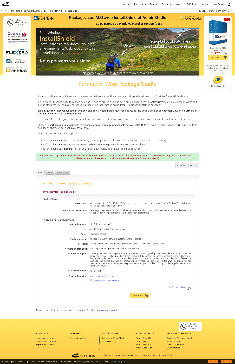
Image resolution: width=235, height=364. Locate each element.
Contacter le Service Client (113, 338)
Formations (167, 4)
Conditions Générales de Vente (180, 338)
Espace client (208, 11)
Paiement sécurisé (78, 338)
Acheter (137, 295)
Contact (206, 4)
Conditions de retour (175, 345)
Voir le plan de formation (102, 276)
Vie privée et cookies (175, 348)
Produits (154, 4)
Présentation (140, 4)
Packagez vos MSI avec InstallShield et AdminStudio (117, 17)
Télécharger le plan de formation (106, 281)
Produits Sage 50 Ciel (144, 338)
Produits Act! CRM (143, 345)
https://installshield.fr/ (162, 355)
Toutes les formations (186, 165)
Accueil (126, 4)
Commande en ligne (45, 338)
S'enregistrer (221, 11)
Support (179, 4)
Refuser (213, 361)
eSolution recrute (109, 341)
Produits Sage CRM (143, 348)
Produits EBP (140, 341)
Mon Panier (218, 4)
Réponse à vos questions (46, 345)
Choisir (215, 57)
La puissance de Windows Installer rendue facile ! (130, 23)
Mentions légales (174, 341)
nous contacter (110, 310)
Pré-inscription (178, 287)
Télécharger (192, 4)
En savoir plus (118, 361)
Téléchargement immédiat (47, 341)
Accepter (226, 361)
